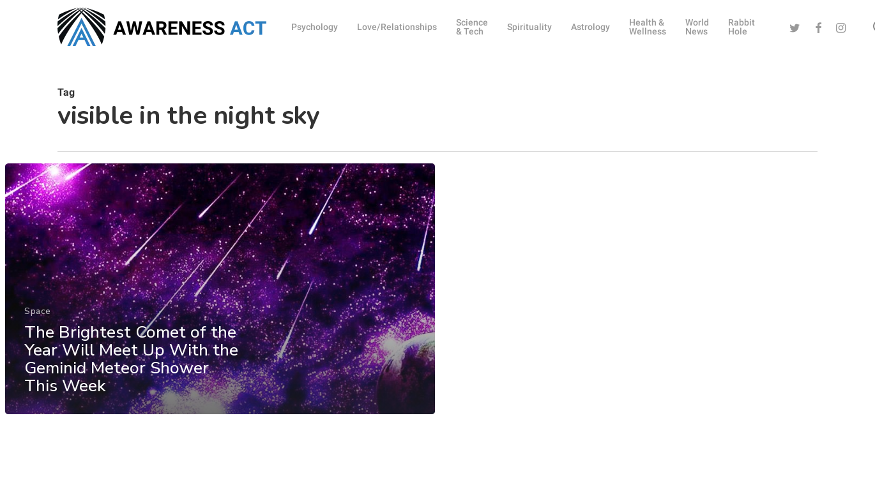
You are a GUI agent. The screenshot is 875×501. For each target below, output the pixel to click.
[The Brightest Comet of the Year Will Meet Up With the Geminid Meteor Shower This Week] (219, 298)
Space (37, 321)
